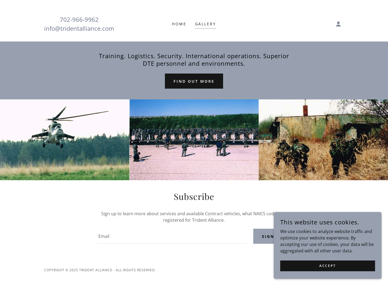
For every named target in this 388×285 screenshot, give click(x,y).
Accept (327, 265)
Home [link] (179, 23)
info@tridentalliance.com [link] (79, 28)
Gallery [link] (205, 23)
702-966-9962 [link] (79, 19)
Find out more (194, 81)
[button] (338, 24)
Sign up (272, 236)
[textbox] (171, 236)
